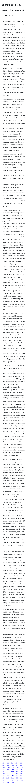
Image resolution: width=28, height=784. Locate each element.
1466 (17, 773)
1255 (13, 782)
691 (16, 763)
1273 (4, 767)
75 (16, 765)
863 (8, 769)
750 (13, 767)
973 (8, 763)
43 (3, 778)
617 (17, 780)
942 (3, 763)
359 (3, 775)
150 (3, 771)
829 (17, 778)
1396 (8, 782)
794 (21, 778)
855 (3, 780)
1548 (8, 767)
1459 (21, 765)
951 (21, 769)
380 (12, 763)
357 (8, 773)
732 (17, 775)
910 (13, 765)
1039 (18, 767)
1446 (4, 773)
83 (12, 773)
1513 (4, 769)
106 (13, 775)
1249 (12, 771)
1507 (8, 765)
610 (17, 769)
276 (3, 765)
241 (8, 771)
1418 (21, 771)
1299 (21, 763)
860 (21, 775)
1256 (7, 778)
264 (17, 771)
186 (22, 767)
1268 (8, 775)
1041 (12, 778)
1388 (13, 780)
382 (3, 782)
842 (21, 773)
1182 (8, 780)
